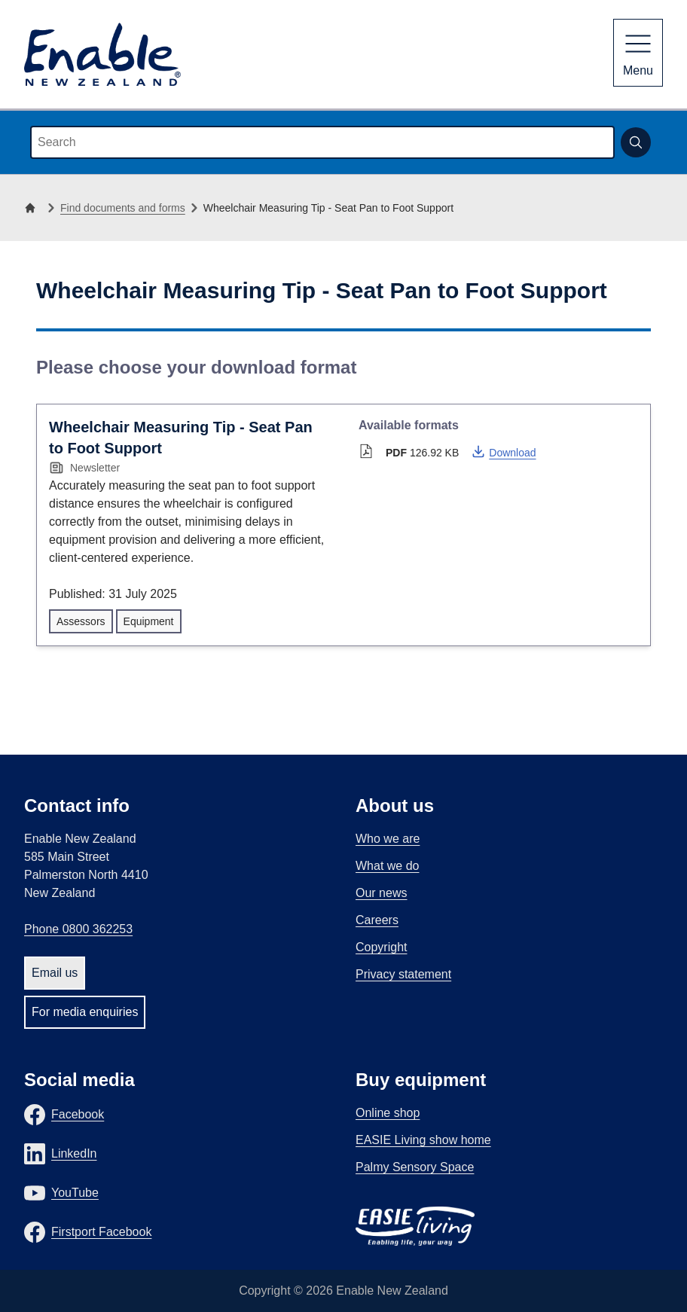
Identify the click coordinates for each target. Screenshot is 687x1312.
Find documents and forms (122, 208)
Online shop (388, 1112)
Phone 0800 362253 (78, 929)
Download (503, 451)
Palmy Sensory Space (415, 1167)
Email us (55, 972)
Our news (381, 892)
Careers (377, 920)
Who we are (388, 838)
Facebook (77, 1114)
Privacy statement (403, 974)
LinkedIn (74, 1153)
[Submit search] (636, 142)
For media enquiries (85, 1011)
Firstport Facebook (101, 1231)
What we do (387, 865)
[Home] (33, 208)
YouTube (75, 1192)
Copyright (381, 947)
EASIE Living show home (423, 1140)
